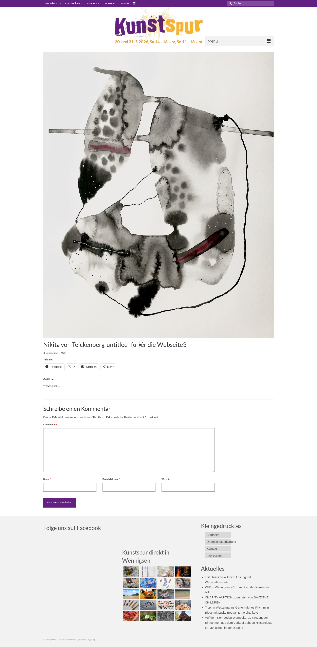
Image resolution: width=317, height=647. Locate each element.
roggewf (54, 353)
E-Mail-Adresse (111, 479)
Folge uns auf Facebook (72, 527)
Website (166, 479)
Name (47, 479)
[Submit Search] (230, 3)
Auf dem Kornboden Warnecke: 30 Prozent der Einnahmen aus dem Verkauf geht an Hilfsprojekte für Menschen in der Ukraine (239, 622)
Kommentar (50, 424)
